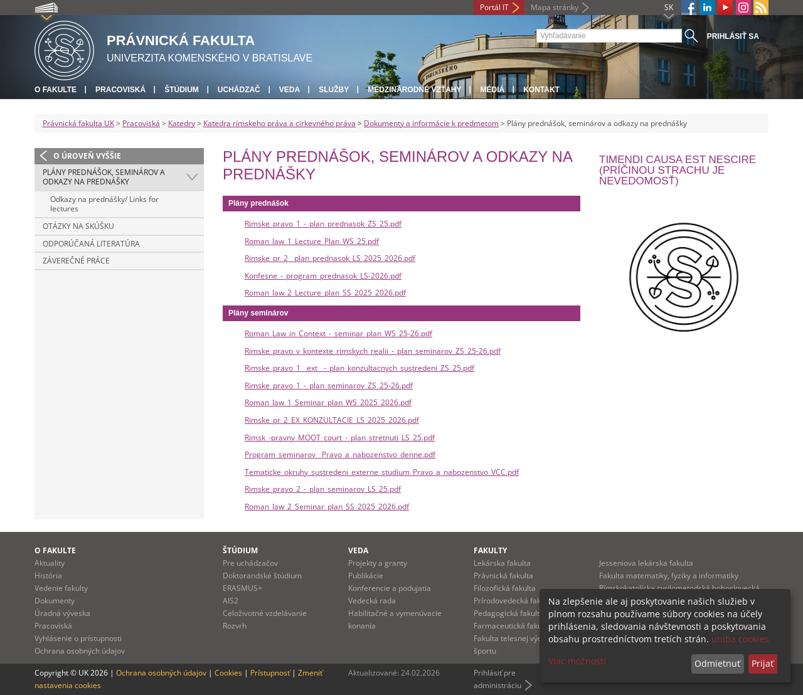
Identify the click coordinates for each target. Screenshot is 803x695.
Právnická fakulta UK (78, 123)
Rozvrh (235, 625)
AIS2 (230, 600)
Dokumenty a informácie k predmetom (431, 123)
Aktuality (50, 563)
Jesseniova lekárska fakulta (646, 563)
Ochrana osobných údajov (80, 650)
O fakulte (56, 89)
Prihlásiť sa (733, 36)
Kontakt (541, 89)
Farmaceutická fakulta (512, 625)
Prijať (763, 663)
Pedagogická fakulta (509, 613)
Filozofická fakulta (505, 588)
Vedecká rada (372, 600)
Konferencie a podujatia (389, 588)
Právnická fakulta (503, 575)
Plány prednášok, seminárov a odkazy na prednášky (104, 177)
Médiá (492, 89)
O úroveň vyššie (87, 156)
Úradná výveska (62, 613)
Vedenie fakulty (61, 588)
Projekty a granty (377, 563)
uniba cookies (740, 639)
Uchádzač (239, 89)
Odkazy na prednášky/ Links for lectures (104, 204)
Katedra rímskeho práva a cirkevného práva (279, 123)
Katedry (181, 123)
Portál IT (494, 7)
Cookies (228, 672)
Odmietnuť (717, 663)
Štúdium (181, 89)
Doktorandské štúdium (262, 575)
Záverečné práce (76, 260)
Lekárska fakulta (502, 563)
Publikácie (365, 575)
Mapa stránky (554, 7)
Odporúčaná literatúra (91, 243)
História (48, 575)
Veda (289, 89)
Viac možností (577, 661)
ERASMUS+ (242, 588)
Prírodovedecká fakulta (514, 600)
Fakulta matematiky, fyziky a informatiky (668, 575)
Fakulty (490, 550)
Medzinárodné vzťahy (414, 89)
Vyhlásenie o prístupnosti (78, 638)
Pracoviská (120, 89)
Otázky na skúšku (78, 226)
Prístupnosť (270, 672)
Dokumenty (55, 600)
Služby (334, 89)
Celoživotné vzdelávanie (265, 613)
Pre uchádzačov (250, 563)
